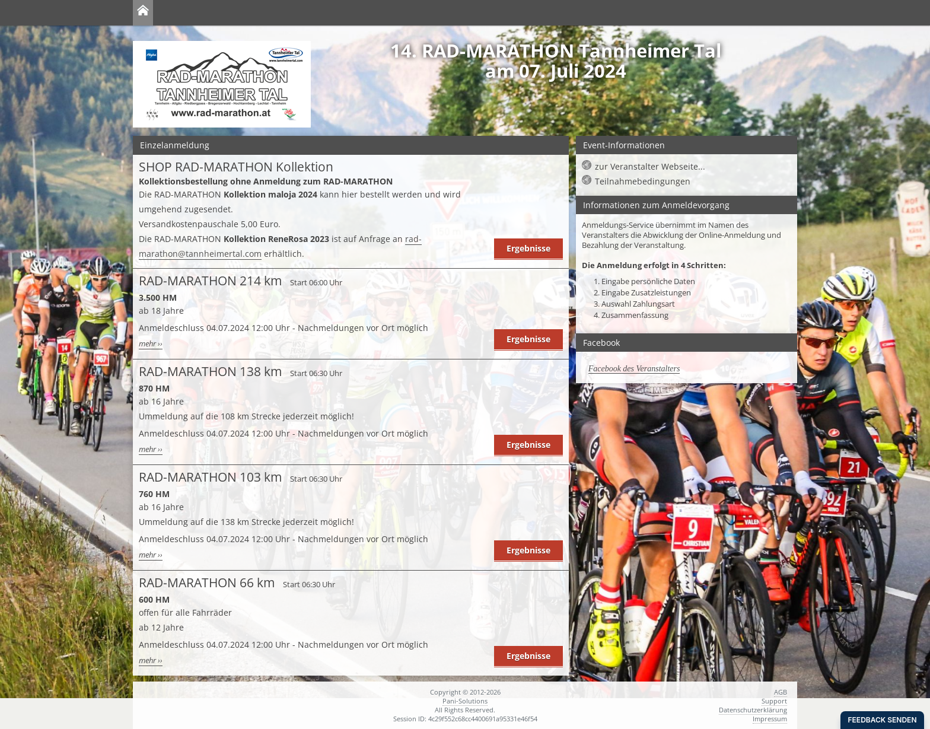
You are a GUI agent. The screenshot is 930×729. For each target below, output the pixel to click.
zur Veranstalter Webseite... (650, 166)
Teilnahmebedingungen (642, 181)
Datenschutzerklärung (753, 709)
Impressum (770, 718)
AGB (780, 691)
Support (774, 700)
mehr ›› (151, 344)
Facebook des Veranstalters (634, 368)
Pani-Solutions (465, 700)
